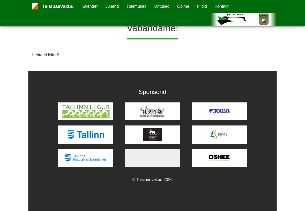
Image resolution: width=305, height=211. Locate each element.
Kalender (89, 6)
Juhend (112, 6)
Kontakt (221, 6)
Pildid (202, 6)
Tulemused (136, 6)
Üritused (162, 6)
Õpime (183, 6)
